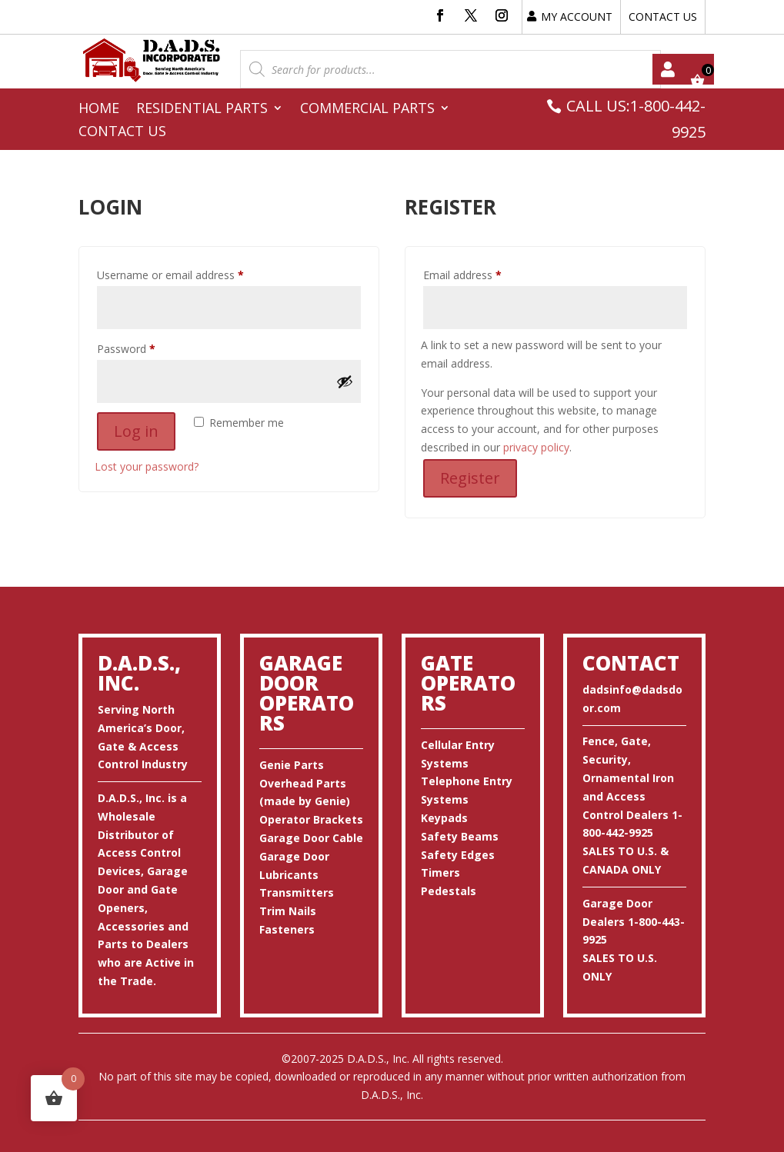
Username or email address (192, 273)
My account (667, 69)
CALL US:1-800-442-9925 (636, 118)
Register (470, 478)
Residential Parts (202, 109)
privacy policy (536, 447)
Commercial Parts (367, 109)
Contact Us (122, 132)
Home (98, 109)
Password (148, 347)
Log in (136, 431)
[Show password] (344, 381)
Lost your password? (147, 466)
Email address (484, 273)
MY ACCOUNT (576, 16)
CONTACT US (663, 16)
